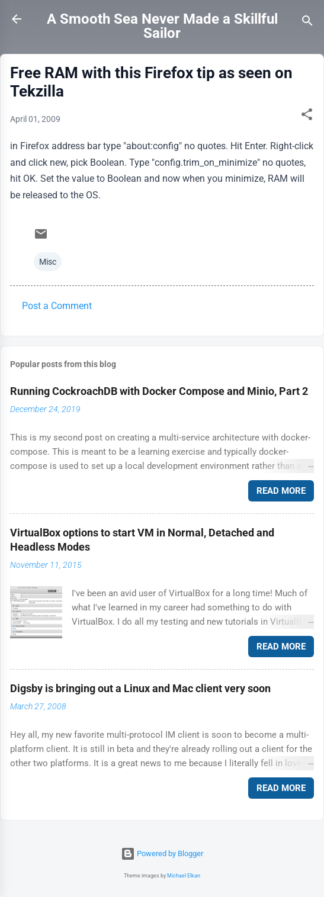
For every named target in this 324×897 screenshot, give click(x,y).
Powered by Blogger (162, 853)
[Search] (307, 23)
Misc (47, 261)
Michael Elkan (183, 876)
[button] (307, 116)
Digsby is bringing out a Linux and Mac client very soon (140, 688)
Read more (281, 491)
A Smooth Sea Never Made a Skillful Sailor (162, 26)
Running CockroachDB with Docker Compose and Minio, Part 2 (159, 391)
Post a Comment (57, 305)
